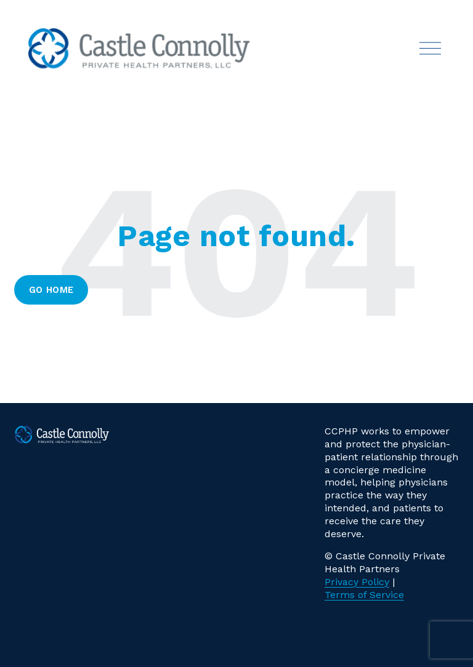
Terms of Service (364, 595)
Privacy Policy (357, 582)
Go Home (51, 289)
